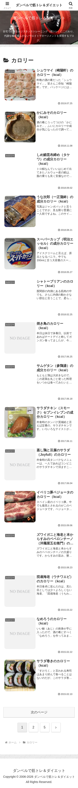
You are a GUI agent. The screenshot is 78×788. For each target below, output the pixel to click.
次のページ (39, 712)
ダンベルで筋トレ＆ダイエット (39, 5)
